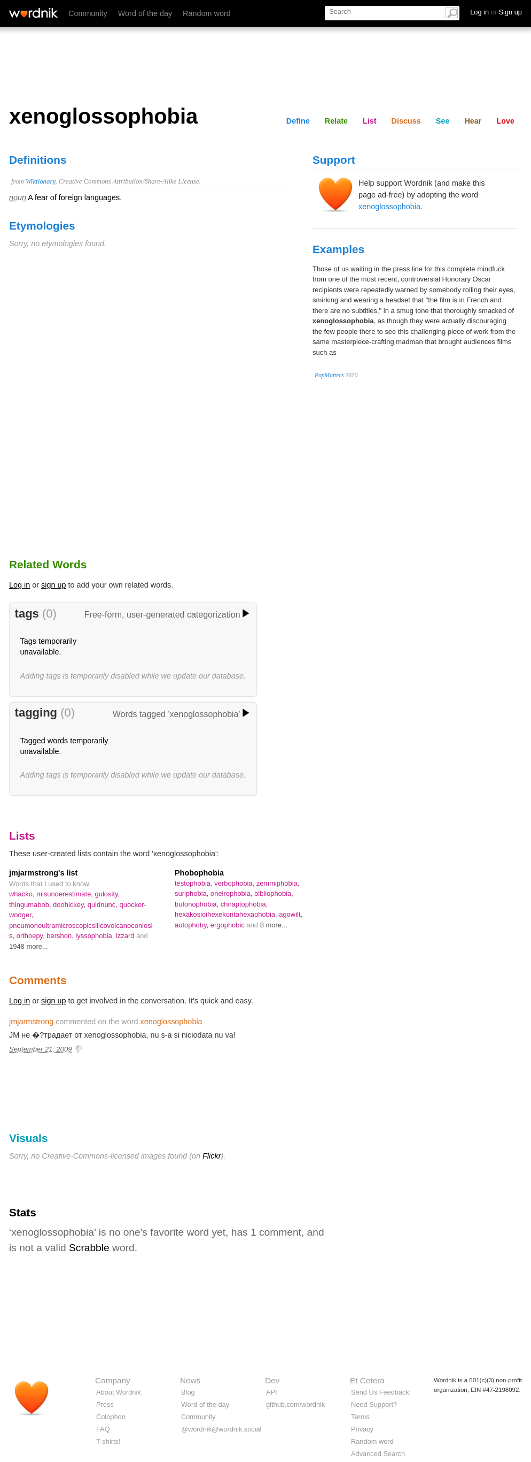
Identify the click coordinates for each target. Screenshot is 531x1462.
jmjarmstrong (31, 1021)
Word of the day (145, 13)
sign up (53, 585)
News (190, 1380)
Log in (19, 585)
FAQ (103, 1429)
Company (112, 1380)
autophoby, (192, 925)
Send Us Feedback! (381, 1392)
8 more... (273, 925)
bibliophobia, (273, 893)
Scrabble (89, 1247)
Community (87, 13)
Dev (272, 1380)
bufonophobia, (198, 904)
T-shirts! (108, 1441)
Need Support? (374, 1404)
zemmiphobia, (278, 883)
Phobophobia (199, 873)
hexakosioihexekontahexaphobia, (227, 914)
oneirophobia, (232, 893)
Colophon (111, 1417)
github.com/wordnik (295, 1404)
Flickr (211, 1156)
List (370, 121)
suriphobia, (192, 893)
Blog (188, 1392)
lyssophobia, (95, 936)
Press (105, 1404)
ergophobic (228, 925)
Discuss (406, 121)
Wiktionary (40, 181)
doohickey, (70, 905)
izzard (126, 936)
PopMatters (329, 375)
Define (298, 121)
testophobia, (194, 883)
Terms (360, 1417)
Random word (207, 13)
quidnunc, (104, 905)
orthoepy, (32, 936)
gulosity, (107, 894)
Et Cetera (367, 1380)
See (443, 121)
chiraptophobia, (244, 904)
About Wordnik (118, 1392)
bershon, (60, 936)
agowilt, (290, 914)
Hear (472, 121)
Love (505, 121)
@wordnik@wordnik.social (221, 1429)
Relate (336, 121)
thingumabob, (31, 905)
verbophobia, (235, 883)
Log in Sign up (496, 12)
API (271, 1392)
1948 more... (28, 946)
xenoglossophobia (389, 206)
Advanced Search (378, 1454)
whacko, (22, 894)
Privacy (362, 1429)
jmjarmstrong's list (43, 873)
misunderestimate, (65, 894)
